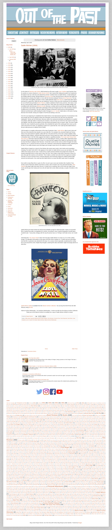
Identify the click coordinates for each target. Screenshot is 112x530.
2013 (9, 85)
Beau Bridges (52, 411)
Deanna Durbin (55, 428)
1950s (56, 403)
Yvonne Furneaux (58, 515)
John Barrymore (34, 460)
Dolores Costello (95, 430)
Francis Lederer (84, 440)
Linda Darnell (58, 469)
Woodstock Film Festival (11, 515)
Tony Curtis (8, 507)
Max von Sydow (75, 475)
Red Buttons (84, 489)
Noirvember (49, 481)
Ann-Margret (92, 407)
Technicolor (66, 504)
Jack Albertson (101, 453)
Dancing (45, 427)
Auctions (44, 410)
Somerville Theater (49, 500)
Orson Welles (75, 483)
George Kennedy (30, 444)
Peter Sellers (19, 488)
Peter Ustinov (26, 488)
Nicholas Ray (36, 481)
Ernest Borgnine (43, 436)
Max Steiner (68, 475)
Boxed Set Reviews (88, 415)
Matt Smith (27, 475)
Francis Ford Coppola (75, 440)
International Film (65, 453)
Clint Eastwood (71, 424)
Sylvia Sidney (29, 504)
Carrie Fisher (14, 419)
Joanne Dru (12, 460)
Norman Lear (92, 481)
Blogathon (81, 413)
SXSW (9, 504)
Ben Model (78, 411)
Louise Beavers (46, 471)
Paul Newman (99, 484)
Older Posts (75, 348)
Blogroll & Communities (11, 212)
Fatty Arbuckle (21, 438)
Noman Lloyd (54, 481)
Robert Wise (80, 494)
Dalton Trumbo (101, 425)
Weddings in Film (62, 512)
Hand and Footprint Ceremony (98, 447)
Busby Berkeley (37, 418)
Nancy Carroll (43, 480)
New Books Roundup (11, 481)
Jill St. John (56, 459)
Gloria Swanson (84, 446)
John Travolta (44, 462)
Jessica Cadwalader (48, 459)
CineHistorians (60, 422)
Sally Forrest (36, 497)
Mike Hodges (14, 478)
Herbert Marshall (63, 450)
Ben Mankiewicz (69, 411)
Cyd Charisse (85, 425)
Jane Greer (60, 456)
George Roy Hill (60, 444)
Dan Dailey (8, 427)
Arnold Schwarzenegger (98, 408)
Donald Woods (46, 431)
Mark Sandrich (21, 474)
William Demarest (47, 513)
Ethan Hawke (81, 436)
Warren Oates (39, 512)
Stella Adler (64, 501)
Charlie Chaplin (59, 421)
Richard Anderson (56, 491)
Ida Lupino (14, 453)
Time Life (84, 506)
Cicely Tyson (48, 422)
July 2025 (11, 49)
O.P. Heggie (8, 483)
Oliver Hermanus (35, 483)
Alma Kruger (14, 407)
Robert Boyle (63, 492)
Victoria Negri (74, 509)
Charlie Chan (51, 421)
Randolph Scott (47, 489)
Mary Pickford (97, 474)
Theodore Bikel (35, 506)
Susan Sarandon (102, 503)
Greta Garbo (57, 447)
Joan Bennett (62, 459)
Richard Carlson (88, 491)
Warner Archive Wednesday (50, 319)
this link (31, 307)
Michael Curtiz (59, 477)
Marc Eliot (19, 472)
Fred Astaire (41, 441)
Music (20, 480)
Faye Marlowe (42, 438)
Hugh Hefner (57, 452)
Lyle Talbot (82, 471)
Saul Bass (81, 497)
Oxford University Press (15, 484)
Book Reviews (11, 195)
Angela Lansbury (28, 407)
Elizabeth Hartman (94, 434)
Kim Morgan (63, 465)
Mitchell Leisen (54, 478)
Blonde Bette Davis (89, 413)
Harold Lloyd (22, 449)
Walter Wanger (59, 510)
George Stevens (84, 444)
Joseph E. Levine (102, 462)
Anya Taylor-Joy (62, 408)
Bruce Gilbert (86, 416)
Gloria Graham (68, 446)
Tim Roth (78, 506)
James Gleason (11, 456)
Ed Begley (41, 433)
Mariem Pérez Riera (67, 472)
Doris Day (60, 431)
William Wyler (94, 513)
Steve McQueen (15, 503)
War (72, 510)
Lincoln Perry (52, 469)
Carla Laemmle (64, 418)
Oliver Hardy (28, 483)
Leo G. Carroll (55, 111)
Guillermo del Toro (75, 447)
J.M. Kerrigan (89, 453)
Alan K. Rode (90, 404)
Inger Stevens (34, 453)
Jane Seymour (79, 456)
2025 (9, 47)
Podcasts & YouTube (10, 198)
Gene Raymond (67, 98)
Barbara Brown (101, 410)
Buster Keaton (44, 418)
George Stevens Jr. (92, 444)
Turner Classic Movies (39, 507)
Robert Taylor (52, 494)
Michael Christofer (50, 477)
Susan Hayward (87, 503)
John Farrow (71, 460)
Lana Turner (26, 466)
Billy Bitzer (33, 413)
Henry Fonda (55, 450)
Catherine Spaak (55, 419)
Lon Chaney (103, 469)
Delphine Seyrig (91, 428)
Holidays (92, 450)
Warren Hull (32, 512)
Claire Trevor (86, 422)
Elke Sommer (10, 436)
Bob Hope (13, 415)
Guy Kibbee (83, 447)
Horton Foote (17, 452)
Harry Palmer (72, 449)
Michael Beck (35, 477)
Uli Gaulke (59, 507)
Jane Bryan (48, 456)
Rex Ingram (33, 491)
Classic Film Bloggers (15, 424)
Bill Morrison (10, 413)
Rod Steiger (100, 494)
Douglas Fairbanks (75, 431)
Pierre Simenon (67, 488)
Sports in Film (99, 500)
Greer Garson (36, 447)
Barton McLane (32, 411)
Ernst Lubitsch (51, 436)
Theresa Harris (42, 506)
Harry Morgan (66, 449)
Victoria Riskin (81, 509)
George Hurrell (22, 444)
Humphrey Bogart (71, 452)
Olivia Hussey (59, 483)
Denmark (104, 428)
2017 (9, 77)
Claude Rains (55, 424)
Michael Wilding (82, 477)
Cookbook (26, 425)
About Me (10, 210)
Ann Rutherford (72, 407)
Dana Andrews (27, 427)
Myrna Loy (31, 480)
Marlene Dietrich (29, 474)
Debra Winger (77, 428)
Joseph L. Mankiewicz (12, 463)
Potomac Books (94, 488)
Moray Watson (87, 478)
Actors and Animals (31, 404)
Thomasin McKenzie (59, 506)
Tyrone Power (53, 507)
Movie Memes (95, 478)
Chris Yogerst (10, 422)
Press (9, 206)
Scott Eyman (95, 497)
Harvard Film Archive (82, 449)
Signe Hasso (103, 498)
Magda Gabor (94, 471)
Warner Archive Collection (49, 305)
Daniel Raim (51, 427)
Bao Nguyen (94, 410)
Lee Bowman (19, 468)
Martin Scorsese (50, 474)
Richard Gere (103, 491)
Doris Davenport (53, 431)
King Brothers (81, 465)
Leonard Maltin (71, 468)
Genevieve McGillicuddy (81, 443)
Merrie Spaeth (16, 477)
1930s (26, 318)
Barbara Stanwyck (17, 411)
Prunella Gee (23, 489)
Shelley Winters (39, 498)
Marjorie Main (91, 472)
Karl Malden (69, 463)
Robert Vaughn (59, 494)
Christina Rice (17, 422)
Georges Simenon (100, 444)
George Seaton (76, 444)
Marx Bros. (72, 474)
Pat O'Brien (59, 484)
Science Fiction (88, 497)
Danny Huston (58, 427)
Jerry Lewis (41, 459)
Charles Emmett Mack (11, 421)
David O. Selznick (25, 428)
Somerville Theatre (58, 500)
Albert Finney (103, 404)
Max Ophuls (62, 475)
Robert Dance (70, 492)
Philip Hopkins (33, 488)
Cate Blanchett (48, 419)
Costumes (56, 425)
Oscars (80, 483)
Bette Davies (84, 411)
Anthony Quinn (47, 408)
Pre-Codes (35, 319)
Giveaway (60, 446)
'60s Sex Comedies (10, 402)
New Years (21, 481)
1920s (34, 403)
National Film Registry (80, 480)
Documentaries (80, 430)
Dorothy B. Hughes (67, 431)
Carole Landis (91, 418)
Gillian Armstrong (36, 446)
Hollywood (98, 450)
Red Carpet (90, 489)
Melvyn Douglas (97, 475)
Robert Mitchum (101, 492)
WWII (24, 515)
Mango (14, 472)
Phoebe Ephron (40, 488)
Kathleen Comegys (100, 463)
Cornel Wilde (50, 425)
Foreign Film (45, 440)
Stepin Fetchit (70, 501)
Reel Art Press (98, 489)
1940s (50, 403)
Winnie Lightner (101, 513)
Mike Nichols (26, 478)
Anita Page (48, 407)
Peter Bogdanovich (78, 486)
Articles (9, 193)
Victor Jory (68, 509)
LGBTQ (11, 469)
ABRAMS (14, 404)
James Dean (95, 454)
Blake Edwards (75, 413)
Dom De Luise (103, 430)
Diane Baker (36, 430)
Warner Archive (41, 319)
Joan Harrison (99, 459)
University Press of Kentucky (17, 509)
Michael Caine (43, 477)
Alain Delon (78, 404)
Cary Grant (20, 419)
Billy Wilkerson (45, 413)
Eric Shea (36, 436)
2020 (9, 71)
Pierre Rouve (59, 488)
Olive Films (21, 483)
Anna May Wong (17, 408)
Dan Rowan (20, 427)
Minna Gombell (40, 478)
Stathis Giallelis (57, 501)
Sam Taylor (53, 497)
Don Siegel (10, 431)
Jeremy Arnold (34, 459)
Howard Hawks (35, 452)
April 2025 (11, 57)
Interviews (10, 208)
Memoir (102, 475)
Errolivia (62, 436)
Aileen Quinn (64, 404)
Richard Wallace (18, 492)
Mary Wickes (12, 475)
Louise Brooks (52, 471)
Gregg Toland (43, 447)
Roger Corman (21, 495)
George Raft (45, 444)
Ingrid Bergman (49, 453)
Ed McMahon (46, 433)
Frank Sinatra (34, 441)
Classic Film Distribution (38, 424)
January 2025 (12, 59)
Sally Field (30, 497)
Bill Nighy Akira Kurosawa (19, 413)
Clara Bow (92, 422)
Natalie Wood (71, 480)
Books (65, 415)
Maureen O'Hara (44, 475)
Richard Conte (96, 491)
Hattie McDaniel (92, 449)
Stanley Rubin (36, 501)
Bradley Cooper (98, 415)
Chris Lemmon (103, 421)
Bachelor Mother (87, 410)
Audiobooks (50, 410)
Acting (19, 404)
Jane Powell (66, 456)
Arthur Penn (33, 410)
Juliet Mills (64, 463)
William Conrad (32, 513)
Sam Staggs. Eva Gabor (45, 497)
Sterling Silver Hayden (97, 501)
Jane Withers (86, 456)
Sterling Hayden (78, 501)
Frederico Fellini (80, 441)
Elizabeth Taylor (103, 434)
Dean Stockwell (39, 428)
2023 (9, 65)
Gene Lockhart (64, 443)
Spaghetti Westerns (84, 500)
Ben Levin (62, 411)
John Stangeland (37, 462)
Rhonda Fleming (40, 491)
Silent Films (16, 500)
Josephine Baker (21, 463)
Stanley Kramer (28, 501)
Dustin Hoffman (101, 431)
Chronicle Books (41, 422)
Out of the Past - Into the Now (96, 483)
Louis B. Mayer (17, 471)
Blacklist (68, 413)
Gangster (24, 443)
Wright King (19, 515)
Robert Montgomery (13, 494)
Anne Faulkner (33, 408)
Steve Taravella (24, 503)
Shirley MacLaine (61, 498)
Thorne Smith (66, 506)
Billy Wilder (38, 413)
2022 (9, 67)
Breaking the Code (16, 416)
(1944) (44, 93)
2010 (9, 92)
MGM (21, 477)
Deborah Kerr (70, 428)
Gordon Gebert (15, 447)
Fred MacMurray (55, 441)
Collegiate (95, 424)
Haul (97, 449)
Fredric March (86, 441)
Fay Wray (28, 438)
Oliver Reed (42, 483)
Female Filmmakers (50, 438)
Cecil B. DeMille (63, 419)
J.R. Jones (95, 453)
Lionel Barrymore (72, 469)
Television (71, 504)
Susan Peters (95, 503)
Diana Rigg (30, 430)
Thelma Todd (28, 506)
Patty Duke (86, 484)
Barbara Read (9, 411)
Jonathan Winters (87, 462)
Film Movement (71, 438)
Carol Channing (72, 418)
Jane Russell (72, 456)
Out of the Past (11, 185)
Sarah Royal (75, 497)
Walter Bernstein (44, 510)
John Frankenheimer (92, 460)
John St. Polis (29, 462)
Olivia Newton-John (67, 483)
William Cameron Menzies (16, 513)
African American (57, 404)
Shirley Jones (54, 498)
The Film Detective (98, 504)
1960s (63, 403)
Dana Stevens (33, 427)
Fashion (8, 438)
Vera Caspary (49, 509)
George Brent (98, 443)
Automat (74, 410)
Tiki (74, 506)
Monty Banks (73, 478)
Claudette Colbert (63, 424)
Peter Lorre (99, 486)
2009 (9, 94)
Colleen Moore (89, 424)
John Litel (18, 462)
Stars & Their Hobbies (45, 501)
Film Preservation (97, 438)
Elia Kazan (78, 434)
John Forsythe (84, 460)
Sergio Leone (25, 498)
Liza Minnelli (84, 469)
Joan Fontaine (84, 459)
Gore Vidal (21, 447)
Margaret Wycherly (43, 472)
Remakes (19, 491)
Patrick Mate (80, 484)
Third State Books (50, 506)
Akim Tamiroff (31, 318)
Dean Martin (32, 428)
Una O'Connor (65, 507)
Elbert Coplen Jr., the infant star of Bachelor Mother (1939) (42, 366)
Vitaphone (23, 510)
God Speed (91, 446)
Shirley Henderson (46, 498)
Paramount (43, 484)
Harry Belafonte (37, 449)
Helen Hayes (36, 450)
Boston (80, 415)
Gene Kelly (58, 443)
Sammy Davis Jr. (60, 497)
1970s (77, 403)
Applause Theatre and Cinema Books (74, 408)
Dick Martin (49, 430)
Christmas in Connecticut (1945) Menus (31, 374)
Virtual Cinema (16, 510)
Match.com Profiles (20, 475)
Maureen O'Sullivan (54, 475)
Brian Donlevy (53, 416)
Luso (77, 471)
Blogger (80, 522)
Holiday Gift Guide (84, 450)
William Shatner (78, 513)
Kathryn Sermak (18, 465)
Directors (73, 430)
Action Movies (24, 404)
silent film (9, 500)
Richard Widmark (32, 492)
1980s (82, 403)
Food (40, 440)
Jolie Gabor (74, 462)
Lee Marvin (32, 468)
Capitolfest (51, 418)
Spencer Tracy (92, 500)
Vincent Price (88, 509)
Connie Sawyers (102, 424)
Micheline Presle (98, 477)
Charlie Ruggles (66, 421)
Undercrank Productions (74, 507)
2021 (9, 69)
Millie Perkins (33, 478)
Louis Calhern (24, 471)
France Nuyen (52, 440)
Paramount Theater (51, 484)
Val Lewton (43, 509)
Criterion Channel (69, 425)
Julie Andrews (57, 463)
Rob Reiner (57, 492)
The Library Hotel (33, 237)
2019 (9, 73)
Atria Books (39, 410)
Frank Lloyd (20, 441)
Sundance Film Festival (71, 503)
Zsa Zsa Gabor (78, 515)
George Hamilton (14, 444)
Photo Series (47, 488)
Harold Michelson (29, 449)
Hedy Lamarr (14, 450)
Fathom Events (14, 438)
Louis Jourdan (31, 471)
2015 (9, 81)
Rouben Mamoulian (70, 495)
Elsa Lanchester (18, 436)
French (92, 441)
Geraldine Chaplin (9, 446)
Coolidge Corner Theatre (34, 425)
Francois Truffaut (91, 440)
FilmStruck (29, 440)
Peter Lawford (92, 486)
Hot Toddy (29, 452)
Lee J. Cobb (26, 468)
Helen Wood (42, 450)
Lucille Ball (67, 471)
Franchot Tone (49, 96)
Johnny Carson (58, 462)
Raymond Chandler (68, 489)
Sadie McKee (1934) (29, 45)
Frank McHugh (26, 441)
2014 (9, 83)
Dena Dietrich (98, 428)
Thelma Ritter (22, 506)
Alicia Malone (58, 405)
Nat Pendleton (50, 480)
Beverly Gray (103, 411)
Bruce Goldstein (94, 416)
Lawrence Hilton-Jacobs (11, 468)
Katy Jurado (24, 465)
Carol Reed (85, 418)
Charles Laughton (21, 421)
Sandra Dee (68, 497)
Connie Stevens (11, 425)
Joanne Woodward (19, 460)
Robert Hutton (85, 492)
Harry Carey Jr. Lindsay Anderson (55, 449)
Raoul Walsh (54, 489)
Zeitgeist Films (71, 515)
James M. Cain (18, 456)
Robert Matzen (92, 492)
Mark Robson (14, 474)
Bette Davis (90, 411)
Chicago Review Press (93, 421)
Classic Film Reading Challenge (10, 201)
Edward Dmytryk (19, 434)
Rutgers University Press (21, 497)
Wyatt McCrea (30, 515)
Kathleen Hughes (9, 465)
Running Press (97, 495)
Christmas (23, 422)
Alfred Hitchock (34, 405)
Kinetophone (75, 465)
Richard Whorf (25, 492)
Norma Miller (61, 481)
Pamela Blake (29, 484)
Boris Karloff (74, 415)
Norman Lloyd (100, 481)
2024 (9, 63)
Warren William (46, 512)
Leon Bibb (64, 468)
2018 (9, 75)
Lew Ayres (100, 468)
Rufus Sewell (89, 495)
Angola (42, 407)
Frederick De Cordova (71, 441)
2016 (9, 79)
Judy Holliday (50, 463)
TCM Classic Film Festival (52, 504)
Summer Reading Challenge (51, 503)
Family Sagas (101, 436)
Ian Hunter (101, 452)
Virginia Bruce (9, 510)
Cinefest (54, 422)
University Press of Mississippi (32, 509)
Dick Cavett (43, 430)
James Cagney (80, 454)
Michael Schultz (75, 477)
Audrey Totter (64, 410)
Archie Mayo (84, 408)
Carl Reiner (57, 418)
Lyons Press (87, 471)
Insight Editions (57, 453)
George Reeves (52, 444)
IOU (78, 453)
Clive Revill (78, 424)
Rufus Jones (83, 495)
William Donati (55, 513)
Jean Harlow (39, 457)
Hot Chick (23, 452)
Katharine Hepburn (91, 463)
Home (46, 348)
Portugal (77, 488)
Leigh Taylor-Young (43, 468)
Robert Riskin (38, 494)
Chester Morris (84, 421)
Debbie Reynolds (62, 428)
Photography (53, 488)
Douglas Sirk (94, 431)
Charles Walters (44, 421)
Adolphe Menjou (40, 404)
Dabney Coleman (93, 425)
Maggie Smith (9, 472)
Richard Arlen (64, 491)
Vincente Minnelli (96, 509)
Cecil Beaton (71, 419)
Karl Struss (75, 463)
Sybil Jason (14, 504)
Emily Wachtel (25, 436)
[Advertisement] (49, 334)
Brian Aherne (47, 416)
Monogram (68, 478)
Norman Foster (78, 481)
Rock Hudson (93, 494)
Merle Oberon (9, 477)
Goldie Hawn (99, 446)
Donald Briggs (23, 431)
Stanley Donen (20, 501)
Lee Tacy (37, 468)
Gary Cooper (37, 443)
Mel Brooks (89, 475)
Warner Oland (26, 512)
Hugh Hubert (63, 452)
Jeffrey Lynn (13, 459)
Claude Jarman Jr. (48, 424)
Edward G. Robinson (28, 434)
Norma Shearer (69, 481)
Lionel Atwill (65, 469)
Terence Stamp (84, 504)
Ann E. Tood (65, 407)
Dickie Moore (67, 430)
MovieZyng (103, 478)
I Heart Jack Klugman (92, 452)
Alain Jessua (83, 404)
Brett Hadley (41, 416)
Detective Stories (24, 430)
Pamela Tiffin (36, 484)
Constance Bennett (18, 425)
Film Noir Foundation (89, 438)
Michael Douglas (67, 477)
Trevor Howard (21, 507)
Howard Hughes (43, 452)
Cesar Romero (86, 419)
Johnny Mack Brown (66, 462)
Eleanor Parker (65, 434)
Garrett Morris (30, 443)
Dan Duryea (14, 427)
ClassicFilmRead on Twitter (12, 215)
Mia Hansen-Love (28, 477)
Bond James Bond (34, 415)
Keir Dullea (44, 465)
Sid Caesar (88, 498)
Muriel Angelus (14, 480)
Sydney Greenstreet (22, 504)
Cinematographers (78, 422)
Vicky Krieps (62, 509)
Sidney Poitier (95, 498)
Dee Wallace (84, 428)
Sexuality (31, 498)
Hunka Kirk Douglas (82, 452)
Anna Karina (99, 407)
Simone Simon (25, 500)
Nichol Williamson (28, 481)
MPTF (9, 480)
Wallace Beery (36, 510)
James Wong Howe (40, 456)
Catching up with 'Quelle (36, 419)
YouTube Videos (48, 515)
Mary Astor (78, 474)
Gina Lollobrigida (44, 446)
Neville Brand (101, 480)
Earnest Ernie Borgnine (32, 433)
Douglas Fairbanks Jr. (85, 431)
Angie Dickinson (37, 407)
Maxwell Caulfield (82, 475)
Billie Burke (27, 413)
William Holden (70, 513)
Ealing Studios (23, 433)
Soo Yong (72, 500)
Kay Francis (30, 465)
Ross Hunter (63, 495)
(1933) (34, 91)
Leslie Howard (86, 468)
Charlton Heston (74, 421)
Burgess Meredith (13, 418)
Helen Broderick (21, 450)
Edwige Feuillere (52, 434)
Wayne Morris (54, 512)
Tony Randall (14, 507)
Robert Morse (21, 494)
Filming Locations (21, 440)
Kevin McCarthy (51, 465)
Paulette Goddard (28, 486)
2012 (9, 87)
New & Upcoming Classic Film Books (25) (39, 379)
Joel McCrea (27, 460)
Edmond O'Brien (81, 433)
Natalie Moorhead (57, 480)
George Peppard (38, 444)
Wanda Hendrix (67, 510)
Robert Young (87, 494)
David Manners (10, 428)
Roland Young (28, 495)
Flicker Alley (35, 440)
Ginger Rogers (53, 446)
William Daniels (40, 513)
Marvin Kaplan (65, 474)
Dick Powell (55, 430)
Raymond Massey (77, 489)
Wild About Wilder (96, 512)
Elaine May (59, 434)
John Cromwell (55, 460)
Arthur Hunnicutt (13, 410)
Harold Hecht (15, 449)
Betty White (97, 411)
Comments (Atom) (32, 351)
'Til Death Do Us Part (21, 403)
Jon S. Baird (80, 462)
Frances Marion (60, 440)
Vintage (102, 509)
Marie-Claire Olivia (58, 472)
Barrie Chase (25, 411)
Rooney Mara (56, 495)
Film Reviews (50, 318)
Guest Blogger (65, 447)
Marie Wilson (50, 472)
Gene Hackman (51, 443)
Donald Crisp (30, 431)
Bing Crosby (51, 413)
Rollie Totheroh (35, 495)
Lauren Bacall (88, 466)
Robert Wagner (67, 494)
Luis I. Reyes (72, 471)
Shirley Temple (69, 498)
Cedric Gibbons (78, 419)
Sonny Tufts (66, 500)
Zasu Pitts (65, 515)
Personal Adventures (55, 486)
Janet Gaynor (99, 456)
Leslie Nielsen (93, 468)
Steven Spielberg (31, 503)
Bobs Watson (26, 415)
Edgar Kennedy (67, 433)
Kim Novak (69, 465)
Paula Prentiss (20, 486)
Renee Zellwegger (26, 491)
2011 (9, 90)
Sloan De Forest (39, 500)
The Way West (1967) (34, 358)
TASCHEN (36, 504)
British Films (60, 416)
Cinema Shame (69, 422)
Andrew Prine (20, 407)
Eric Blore (31, 436)
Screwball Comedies (17, 498)
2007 (9, 98)
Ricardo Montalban (48, 491)
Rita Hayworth (40, 492)
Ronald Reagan (50, 495)
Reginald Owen (13, 491)
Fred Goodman (48, 441)
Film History (58, 438)
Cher (79, 421)
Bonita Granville (42, 415)
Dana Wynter (40, 427)
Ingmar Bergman (41, 453)
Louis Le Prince (38, 471)
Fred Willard (63, 441)
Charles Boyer (93, 419)
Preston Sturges (9, 489)
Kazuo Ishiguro (37, 465)
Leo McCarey (58, 468)
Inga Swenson (27, 453)
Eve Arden (95, 436)
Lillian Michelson (39, 469)
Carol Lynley (78, 418)
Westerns (88, 512)
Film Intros (64, 438)
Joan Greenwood (92, 459)
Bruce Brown (80, 416)
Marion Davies (84, 472)
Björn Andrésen (63, 413)
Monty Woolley (80, 478)
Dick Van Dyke (61, 430)
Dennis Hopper (10, 430)
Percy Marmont (36, 486)
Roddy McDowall (14, 495)
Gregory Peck (50, 447)
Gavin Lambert (44, 443)
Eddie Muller (59, 433)
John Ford (77, 460)
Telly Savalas (77, 504)
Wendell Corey (70, 512)
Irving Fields (83, 453)
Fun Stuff (19, 443)
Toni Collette (102, 506)
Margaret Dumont (26, 472)
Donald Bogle (16, 431)
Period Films (43, 486)
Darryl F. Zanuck (66, 427)
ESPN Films (68, 436)
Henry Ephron (49, 450)
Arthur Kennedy (21, 410)
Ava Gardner (80, 410)
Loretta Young (10, 471)
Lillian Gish (32, 469)
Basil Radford (38, 411)
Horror (12, 452)
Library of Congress (19, 469)
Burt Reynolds (29, 418)
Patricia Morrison (73, 484)
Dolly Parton (88, 430)
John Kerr (12, 462)
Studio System (39, 503)
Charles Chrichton (100, 419)
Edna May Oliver (102, 433)
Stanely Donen (13, 501)
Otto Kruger (85, 483)
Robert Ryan (45, 494)
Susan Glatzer (80, 503)
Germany (24, 446)
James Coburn (88, 454)
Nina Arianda (42, 481)
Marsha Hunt (36, 474)
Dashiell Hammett (82, 427)
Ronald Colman (42, 495)
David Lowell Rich (102, 427)
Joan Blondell (69, 459)
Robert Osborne (29, 494)
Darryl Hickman (73, 427)
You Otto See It (38, 515)
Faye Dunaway (35, 438)
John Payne (23, 462)
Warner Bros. (19, 512)
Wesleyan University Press (80, 512)
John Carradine (48, 460)
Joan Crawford (63, 91)
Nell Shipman (94, 480)
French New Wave (98, 441)
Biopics (56, 413)
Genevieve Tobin (91, 443)
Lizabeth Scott (91, 469)
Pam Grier (24, 484)
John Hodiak (99, 460)
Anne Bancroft (25, 408)
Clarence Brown (99, 422)
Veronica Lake (55, 509)
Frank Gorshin (13, 441)
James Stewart (33, 456)
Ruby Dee (77, 495)
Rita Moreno (46, 492)
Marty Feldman (57, 474)
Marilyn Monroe (76, 472)
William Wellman (86, 513)
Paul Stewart (14, 486)
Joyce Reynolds (29, 463)
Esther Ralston (41, 103)
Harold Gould (9, 449)
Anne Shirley (40, 408)
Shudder (82, 498)
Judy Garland (43, 463)
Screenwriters (9, 498)
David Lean (95, 427)
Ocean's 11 (15, 483)
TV (47, 507)
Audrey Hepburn (57, 410)
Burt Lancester (22, 418)
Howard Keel (50, 452)
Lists (79, 469)
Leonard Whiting (79, 468)
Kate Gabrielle (82, 463)
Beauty (57, 411)
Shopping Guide (77, 498)
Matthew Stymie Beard (35, 475)
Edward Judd (38, 434)
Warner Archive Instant (91, 510)
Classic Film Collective (27, 424)
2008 (9, 96)
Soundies (77, 500)
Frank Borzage (99, 440)
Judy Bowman (36, 463)
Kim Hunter (57, 465)
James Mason (25, 456)
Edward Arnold (41, 106)
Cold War (83, 424)
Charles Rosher (28, 421)
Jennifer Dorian (20, 459)
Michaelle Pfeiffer (90, 477)
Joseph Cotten (94, 462)
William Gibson (62, 513)
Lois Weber (97, 469)
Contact (9, 204)
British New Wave (67, 416)
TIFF (72, 506)
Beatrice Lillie (45, 411)
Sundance (64, 503)
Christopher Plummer (31, 422)
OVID (7, 484)
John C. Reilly (41, 460)
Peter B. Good (71, 486)
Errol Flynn (57, 436)
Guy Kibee (89, 447)
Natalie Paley (64, 480)
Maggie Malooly (101, 471)
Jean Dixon (60, 99)
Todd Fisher (96, 506)
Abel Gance (8, 404)
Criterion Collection (78, 425)
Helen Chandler (29, 450)
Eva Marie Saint (89, 436)
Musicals (25, 480)
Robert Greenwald (77, 492)
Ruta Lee (12, 497)
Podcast (73, 488)
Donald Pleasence (37, 431)
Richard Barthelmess (80, 491)
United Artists (83, 507)
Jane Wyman (92, 456)
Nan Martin (37, 480)
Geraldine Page (18, 446)
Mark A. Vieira (99, 472)
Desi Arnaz (17, 430)
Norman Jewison (85, 481)
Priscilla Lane (16, 489)
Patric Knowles (66, 484)
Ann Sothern (86, 407)
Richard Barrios (71, 491)
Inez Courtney (20, 453)
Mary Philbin (91, 474)
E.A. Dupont (16, 433)
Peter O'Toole (13, 488)
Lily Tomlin (46, 469)
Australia (69, 410)
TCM (41, 504)
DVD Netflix (9, 433)
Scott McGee (101, 497)
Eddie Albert (53, 433)
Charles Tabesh (36, 421)
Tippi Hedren (89, 506)
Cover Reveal (62, 425)
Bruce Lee (100, 416)
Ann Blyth (54, 407)
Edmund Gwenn (89, 433)
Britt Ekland (74, 416)
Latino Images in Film (73, 466)
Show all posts (60, 40)
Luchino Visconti (60, 471)
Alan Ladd (97, 404)
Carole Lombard (99, 418)
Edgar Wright (73, 433)
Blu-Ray (98, 413)
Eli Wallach (72, 434)
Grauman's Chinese (29, 447)
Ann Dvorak (59, 407)
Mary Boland (84, 474)
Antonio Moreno (55, 408)
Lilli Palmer (27, 469)
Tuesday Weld (29, 507)
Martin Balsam (43, 474)
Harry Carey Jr (44, 449)
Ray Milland (60, 489)
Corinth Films (43, 425)
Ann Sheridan (79, 407)
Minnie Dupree (47, 478)
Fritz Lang (13, 443)
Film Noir (78, 438)
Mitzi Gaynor (61, 478)
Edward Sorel (44, 434)
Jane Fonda (54, 456)
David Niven (17, 428)
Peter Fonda (86, 486)
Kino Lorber (89, 465)
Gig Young (29, 446)
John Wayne (51, 462)
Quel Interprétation (31, 489)
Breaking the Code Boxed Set (29, 416)
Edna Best (96, 433)
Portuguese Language (85, 488)
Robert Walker (74, 494)
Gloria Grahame (76, 446)
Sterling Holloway (87, 501)
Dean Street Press (47, 428)
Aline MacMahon (71, 405)
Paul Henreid (92, 484)
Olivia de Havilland (50, 483)
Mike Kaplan (20, 478)
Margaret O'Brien (34, 472)
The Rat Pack (15, 506)
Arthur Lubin (27, 410)
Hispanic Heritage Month (73, 450)
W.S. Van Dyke (29, 510)
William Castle (25, 513)
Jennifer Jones (27, 459)
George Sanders (67, 444)
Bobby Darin (19, 415)
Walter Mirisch (52, 510)
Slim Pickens (32, 500)
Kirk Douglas (98, 465)
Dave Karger (89, 427)
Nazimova (88, 480)
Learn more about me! (94, 111)
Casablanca (27, 419)
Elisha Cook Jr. (86, 434)
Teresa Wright (91, 504)
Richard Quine (10, 492)
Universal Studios (91, 507)
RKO (51, 492)
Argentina (90, 408)
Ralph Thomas (40, 489)
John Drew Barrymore (63, 460)
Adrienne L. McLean (48, 404)
